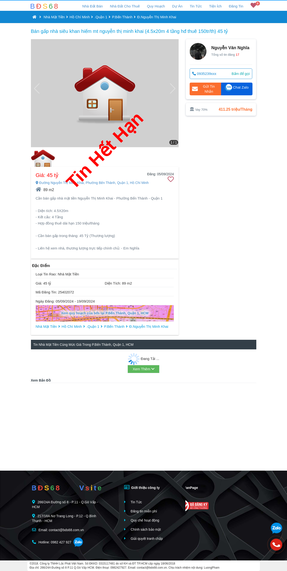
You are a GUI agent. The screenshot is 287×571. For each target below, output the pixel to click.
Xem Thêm (143, 369)
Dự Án (177, 6)
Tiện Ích (215, 6)
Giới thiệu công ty (142, 487)
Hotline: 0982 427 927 (51, 542)
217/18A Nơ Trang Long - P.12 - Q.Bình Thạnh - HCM (64, 518)
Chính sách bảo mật (142, 529)
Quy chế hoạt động (141, 520)
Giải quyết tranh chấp (143, 538)
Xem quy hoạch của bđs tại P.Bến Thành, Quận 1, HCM (104, 313)
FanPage (187, 487)
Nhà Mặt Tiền (54, 17)
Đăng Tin (236, 6)
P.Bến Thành (122, 17)
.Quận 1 (100, 17)
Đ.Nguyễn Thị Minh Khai (156, 17)
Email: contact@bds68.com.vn (58, 530)
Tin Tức (196, 6)
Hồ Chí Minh (80, 17)
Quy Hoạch (156, 6)
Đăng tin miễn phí (140, 511)
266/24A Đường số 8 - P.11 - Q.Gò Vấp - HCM (65, 504)
